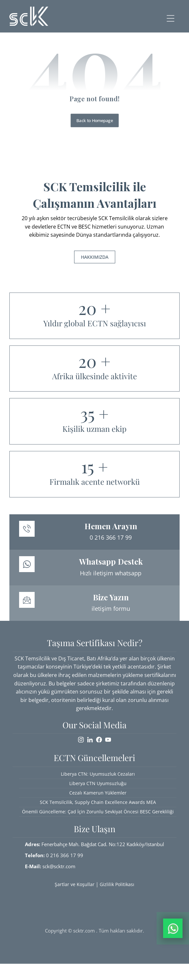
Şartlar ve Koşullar (74, 884)
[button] (170, 18)
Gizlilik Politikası (117, 884)
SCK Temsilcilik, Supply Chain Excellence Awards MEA (98, 802)
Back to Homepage (94, 120)
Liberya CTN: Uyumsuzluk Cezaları (98, 774)
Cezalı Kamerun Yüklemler (98, 793)
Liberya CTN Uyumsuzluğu (98, 783)
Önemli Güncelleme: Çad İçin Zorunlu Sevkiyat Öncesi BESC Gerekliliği (98, 811)
